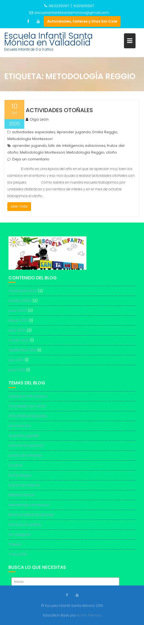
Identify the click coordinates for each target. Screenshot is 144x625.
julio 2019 (16, 362)
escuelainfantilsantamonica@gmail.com (69, 12)
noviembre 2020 (22, 293)
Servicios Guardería (24, 526)
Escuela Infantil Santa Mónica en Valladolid (48, 39)
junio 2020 (17, 313)
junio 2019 (16, 372)
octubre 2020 (20, 303)
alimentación (19, 428)
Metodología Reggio (85, 152)
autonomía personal (26, 447)
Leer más (19, 206)
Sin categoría (19, 536)
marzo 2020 (18, 342)
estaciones (95, 145)
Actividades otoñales (59, 110)
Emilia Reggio (104, 132)
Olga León (37, 119)
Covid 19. (15, 467)
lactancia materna (24, 487)
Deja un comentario (30, 159)
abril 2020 (17, 332)
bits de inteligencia (66, 145)
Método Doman (21, 497)
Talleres (14, 546)
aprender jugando (29, 145)
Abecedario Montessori (27, 398)
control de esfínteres (25, 457)
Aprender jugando (74, 132)
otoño (111, 152)
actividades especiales (33, 132)
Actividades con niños (27, 408)
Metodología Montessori (30, 138)
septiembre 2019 (22, 352)
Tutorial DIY (17, 556)
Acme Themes (89, 615)
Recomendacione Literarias (31, 517)
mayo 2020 (18, 323)
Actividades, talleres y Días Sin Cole (82, 21)
